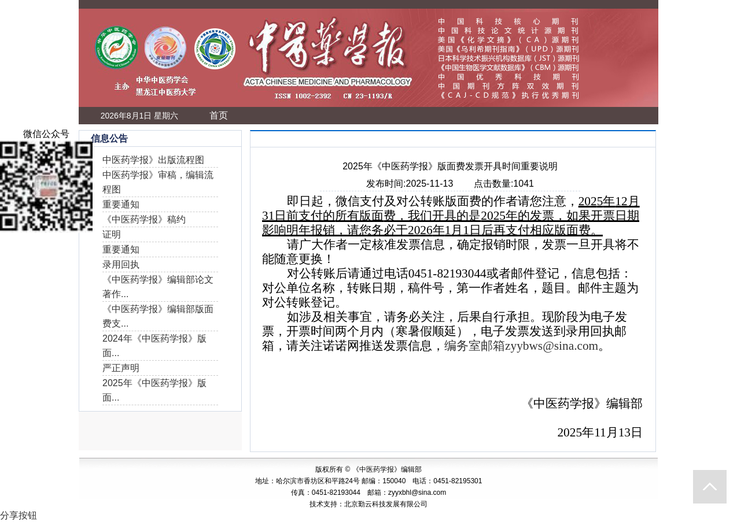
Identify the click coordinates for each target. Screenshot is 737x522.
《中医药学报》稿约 (144, 219)
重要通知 (120, 204)
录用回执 (120, 264)
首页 (218, 115)
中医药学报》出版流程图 (153, 160)
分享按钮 (18, 515)
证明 (111, 234)
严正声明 (120, 368)
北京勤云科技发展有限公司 (386, 504)
